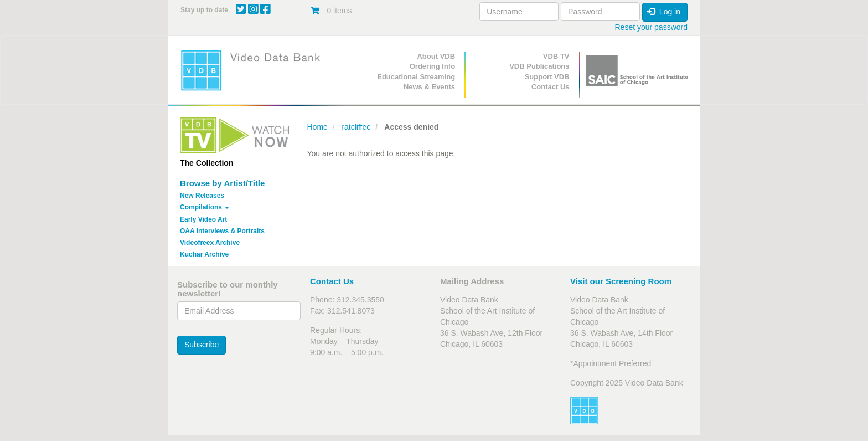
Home (317, 126)
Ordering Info (432, 66)
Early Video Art (203, 219)
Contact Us (550, 87)
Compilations (204, 207)
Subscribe (201, 344)
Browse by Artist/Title (222, 183)
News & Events (429, 87)
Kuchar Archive (204, 254)
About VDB (436, 56)
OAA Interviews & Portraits (222, 231)
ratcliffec (356, 126)
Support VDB (547, 77)
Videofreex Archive (210, 243)
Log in (663, 11)
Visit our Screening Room (620, 281)
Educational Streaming (416, 77)
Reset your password (651, 27)
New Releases (202, 195)
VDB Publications (539, 66)
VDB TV (556, 56)
